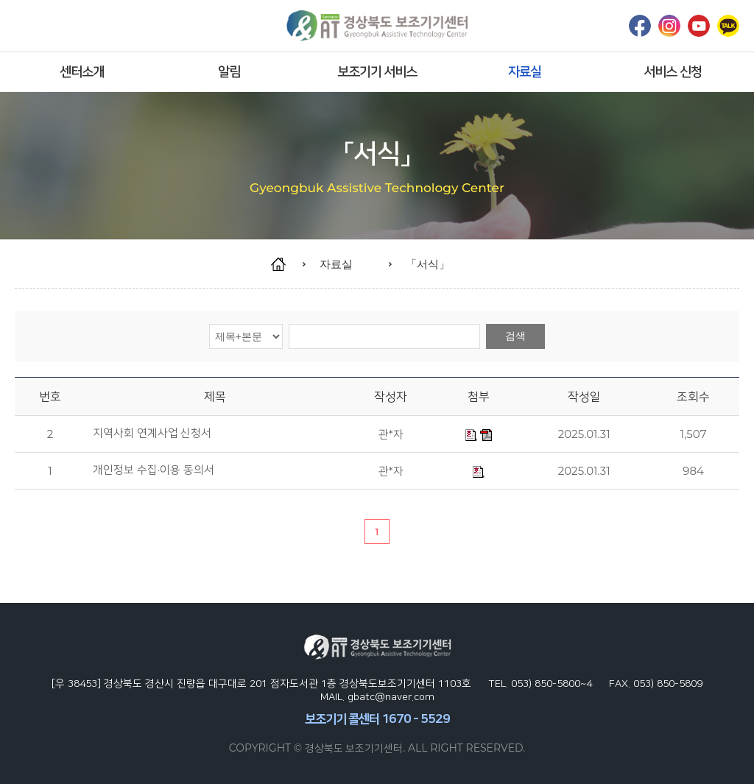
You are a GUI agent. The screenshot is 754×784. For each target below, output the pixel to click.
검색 (515, 336)
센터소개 (82, 71)
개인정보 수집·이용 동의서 (154, 470)
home (285, 264)
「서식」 (428, 264)
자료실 (524, 71)
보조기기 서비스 (377, 71)
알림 (229, 71)
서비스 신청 (673, 71)
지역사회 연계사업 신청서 (152, 433)
